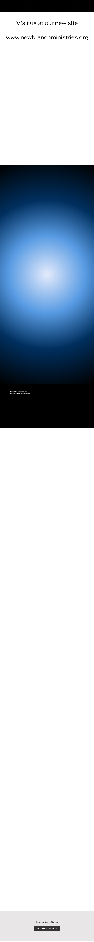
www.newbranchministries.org (47, 37)
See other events (47, 929)
